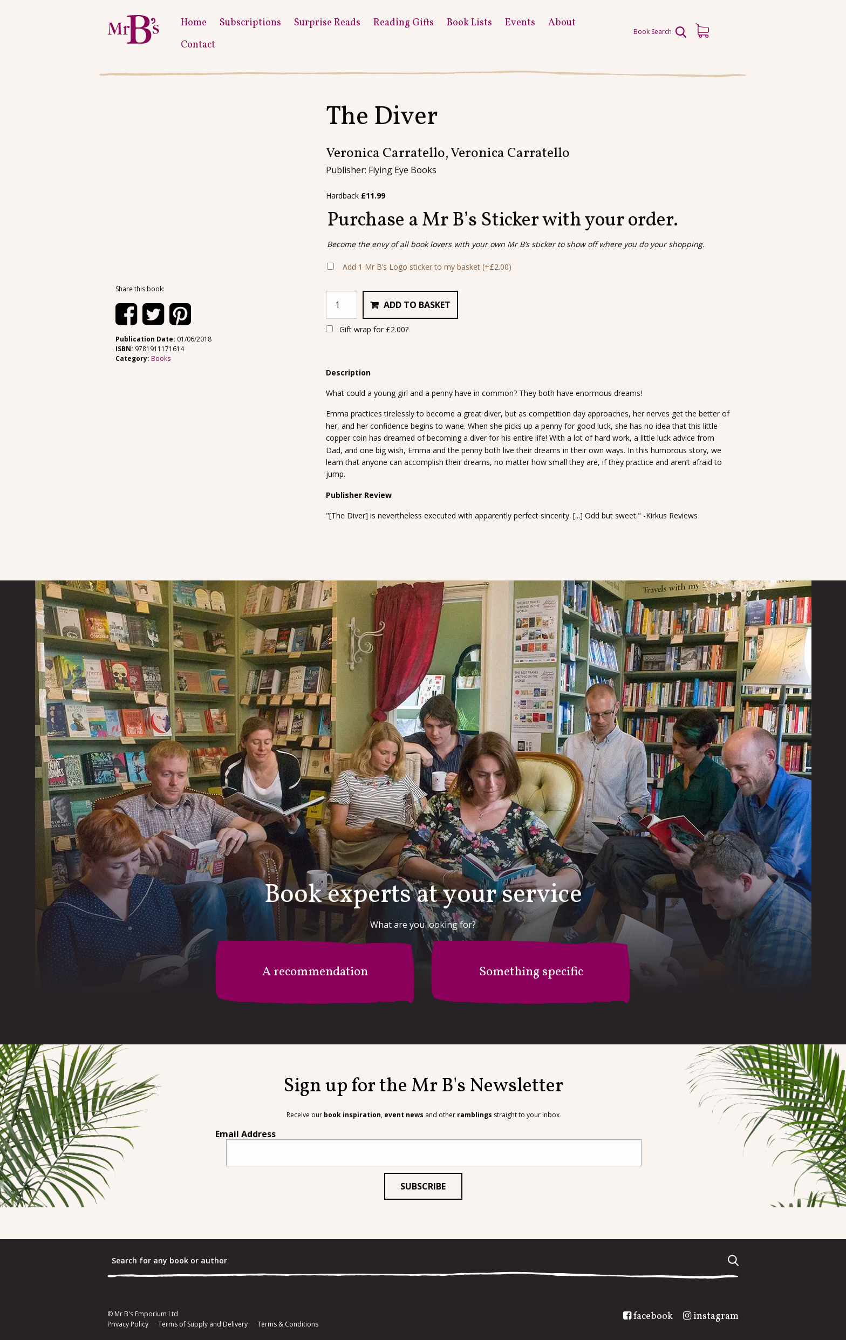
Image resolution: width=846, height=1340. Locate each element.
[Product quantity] (341, 305)
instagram (716, 1317)
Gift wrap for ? (367, 329)
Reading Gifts (403, 23)
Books (160, 358)
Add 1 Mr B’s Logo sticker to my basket (427, 267)
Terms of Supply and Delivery (203, 1324)
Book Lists (469, 23)
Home (194, 23)
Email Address (245, 1134)
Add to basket (417, 305)
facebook (653, 1317)
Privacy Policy (127, 1324)
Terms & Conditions (287, 1324)
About (562, 23)
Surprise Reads (327, 23)
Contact (198, 45)
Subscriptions (250, 23)
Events (520, 23)
